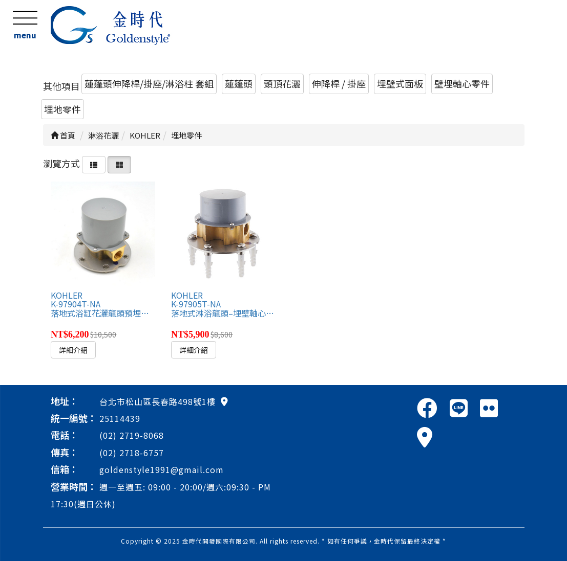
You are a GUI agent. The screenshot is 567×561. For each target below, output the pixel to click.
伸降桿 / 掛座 (339, 83)
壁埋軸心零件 (462, 83)
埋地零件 (62, 109)
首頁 (63, 135)
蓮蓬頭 (239, 83)
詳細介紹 (73, 350)
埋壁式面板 (400, 83)
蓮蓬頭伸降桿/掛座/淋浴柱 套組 (149, 83)
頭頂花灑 (282, 83)
